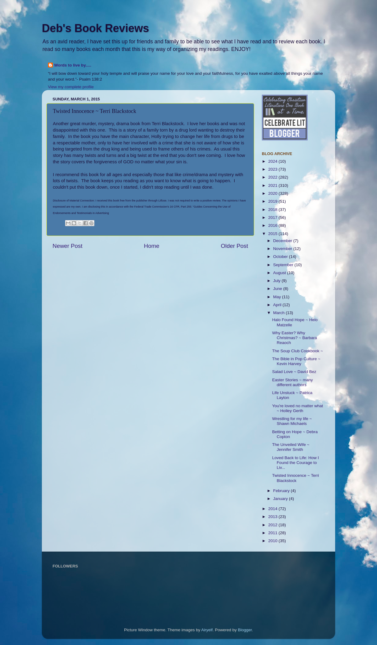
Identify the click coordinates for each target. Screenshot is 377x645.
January (281, 498)
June (278, 288)
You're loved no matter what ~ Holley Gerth (297, 408)
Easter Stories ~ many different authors (292, 382)
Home (151, 246)
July (277, 280)
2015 (273, 233)
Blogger (245, 630)
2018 (273, 209)
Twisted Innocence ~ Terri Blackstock (295, 478)
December (283, 240)
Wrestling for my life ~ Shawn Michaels (292, 421)
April (278, 305)
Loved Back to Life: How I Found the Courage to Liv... (295, 462)
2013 (273, 516)
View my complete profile (71, 87)
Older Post (234, 246)
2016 (273, 225)
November (283, 248)
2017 (273, 217)
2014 (273, 508)
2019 (273, 201)
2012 (273, 525)
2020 (273, 193)
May (277, 297)
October (281, 256)
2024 (273, 161)
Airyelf (207, 630)
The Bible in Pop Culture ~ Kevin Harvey (296, 361)
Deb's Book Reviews (95, 28)
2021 (273, 185)
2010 (273, 540)
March (279, 312)
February (282, 490)
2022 (273, 177)
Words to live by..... (72, 65)
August (280, 272)
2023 (273, 169)
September (284, 265)
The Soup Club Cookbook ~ (297, 351)
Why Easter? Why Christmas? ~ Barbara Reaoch (294, 338)
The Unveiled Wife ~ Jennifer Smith (290, 447)
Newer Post (67, 246)
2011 (273, 533)
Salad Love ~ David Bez (294, 371)
